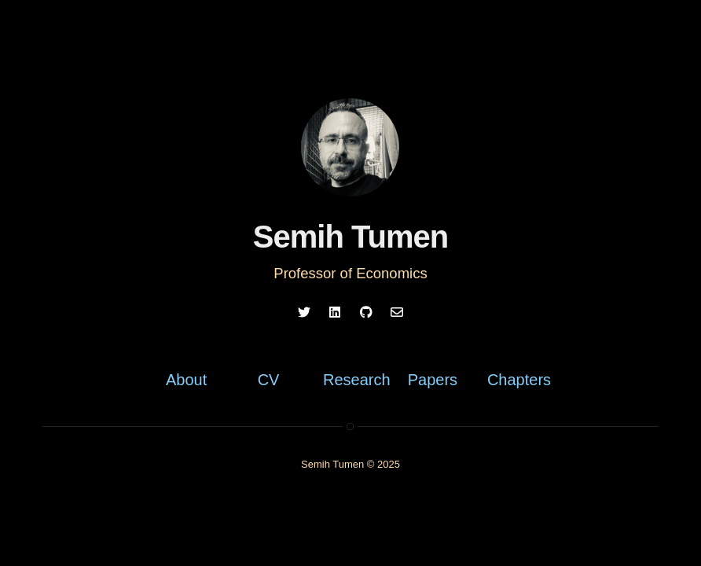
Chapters (519, 379)
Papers (432, 379)
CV (269, 379)
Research (356, 379)
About (186, 379)
